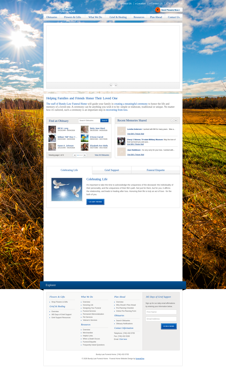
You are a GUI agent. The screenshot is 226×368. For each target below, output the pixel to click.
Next (116, 85)
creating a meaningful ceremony (131, 103)
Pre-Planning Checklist (125, 308)
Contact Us (156, 3)
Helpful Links (88, 336)
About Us (127, 3)
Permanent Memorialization (93, 314)
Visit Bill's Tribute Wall (135, 134)
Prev (75, 155)
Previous (111, 85)
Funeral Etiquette (89, 342)
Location (141, 3)
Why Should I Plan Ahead (126, 305)
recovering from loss (116, 109)
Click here (123, 339)
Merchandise (88, 333)
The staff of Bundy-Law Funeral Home (66, 103)
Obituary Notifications (124, 324)
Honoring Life (88, 305)
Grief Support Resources (60, 318)
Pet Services (88, 317)
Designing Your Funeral (92, 308)
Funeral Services (89, 311)
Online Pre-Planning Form (126, 311)
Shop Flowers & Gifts (59, 302)
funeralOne (140, 359)
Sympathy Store (168, 10)
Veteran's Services (90, 320)
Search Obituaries (123, 321)
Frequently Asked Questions (93, 345)
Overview (55, 311)
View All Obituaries (102, 155)
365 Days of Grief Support (61, 315)
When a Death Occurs (91, 339)
